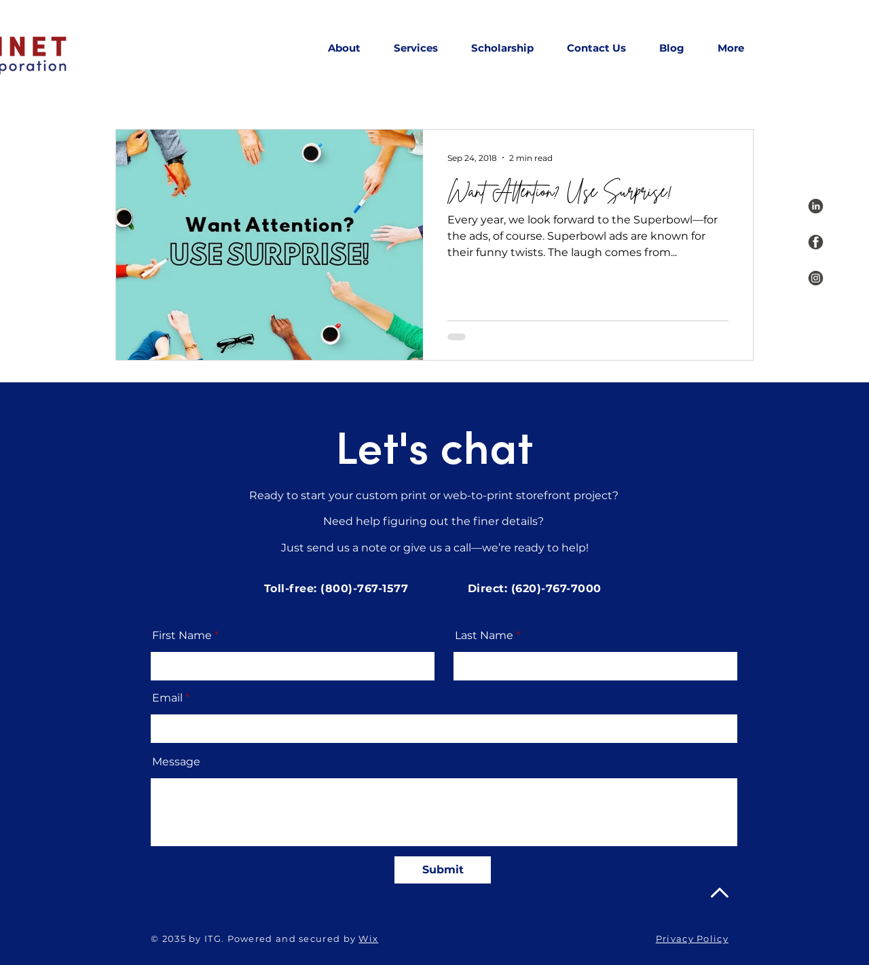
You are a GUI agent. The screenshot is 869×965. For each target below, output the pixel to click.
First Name (182, 635)
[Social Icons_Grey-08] (816, 242)
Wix (368, 938)
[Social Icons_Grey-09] (816, 278)
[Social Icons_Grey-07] (816, 206)
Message (176, 762)
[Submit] (442, 870)
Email (167, 698)
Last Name (484, 635)
